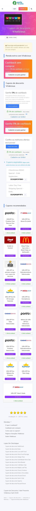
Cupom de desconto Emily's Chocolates (17, 473)
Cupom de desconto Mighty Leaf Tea (16, 467)
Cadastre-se (23, 8)
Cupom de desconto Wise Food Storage (17, 454)
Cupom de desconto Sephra (13, 481)
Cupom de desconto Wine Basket (15, 462)
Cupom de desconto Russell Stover (15, 483)
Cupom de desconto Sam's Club (14, 478)
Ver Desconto (10, 228)
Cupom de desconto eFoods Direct (15, 475)
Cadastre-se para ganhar (16, 75)
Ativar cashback (12, 106)
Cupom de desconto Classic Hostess (16, 470)
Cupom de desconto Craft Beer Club (15, 465)
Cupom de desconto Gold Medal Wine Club (18, 459)
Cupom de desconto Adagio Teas (15, 457)
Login (14, 8)
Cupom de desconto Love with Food (15, 451)
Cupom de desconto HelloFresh (14, 446)
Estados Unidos (11, 37)
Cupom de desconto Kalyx (13, 449)
